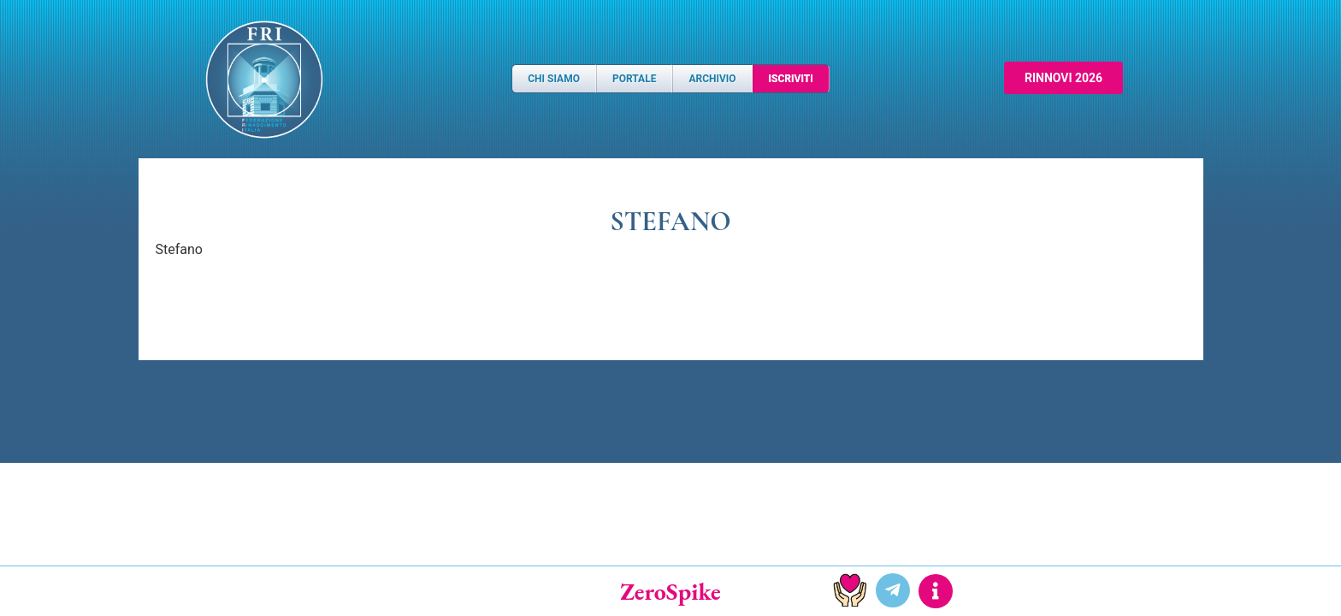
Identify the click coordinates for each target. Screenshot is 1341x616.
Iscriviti (791, 79)
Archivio (711, 79)
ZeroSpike (670, 591)
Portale (634, 79)
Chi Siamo (554, 79)
